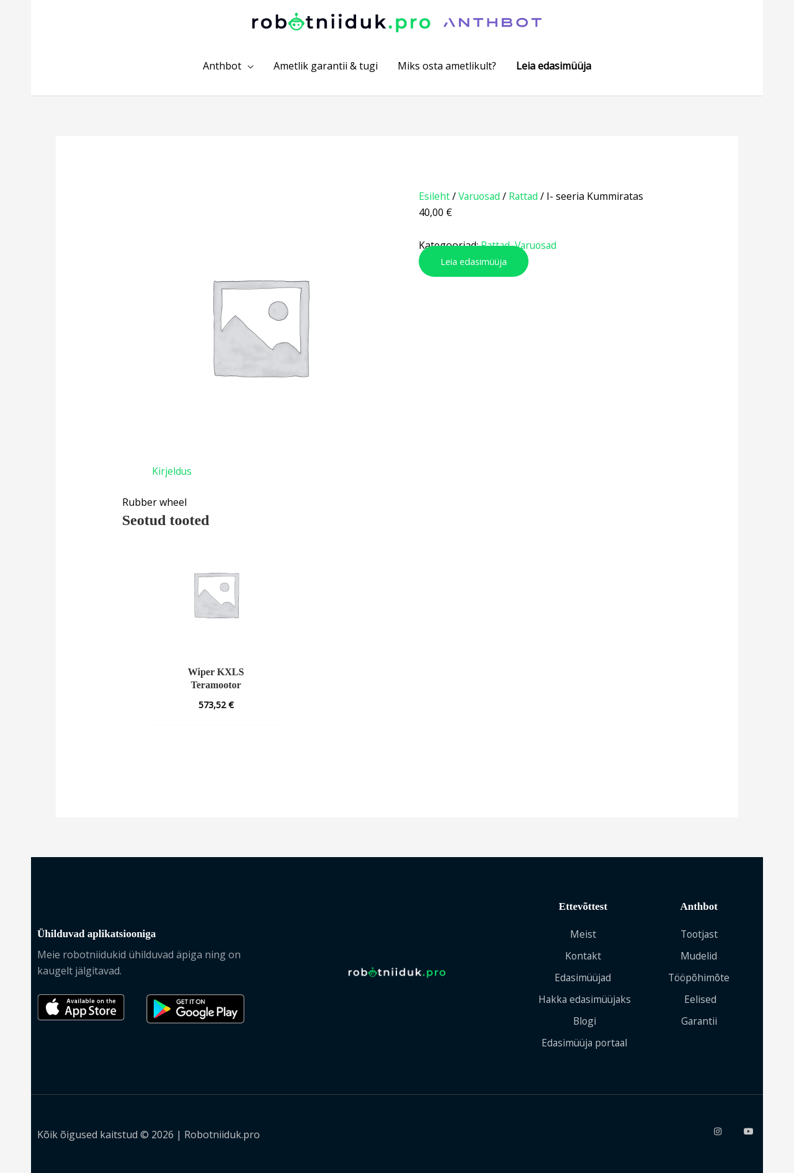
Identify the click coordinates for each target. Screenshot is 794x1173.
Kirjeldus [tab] (172, 475)
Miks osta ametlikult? (447, 69)
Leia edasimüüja (474, 264)
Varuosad (480, 199)
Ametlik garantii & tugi (326, 69)
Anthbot (222, 69)
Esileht (434, 199)
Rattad (527, 199)
